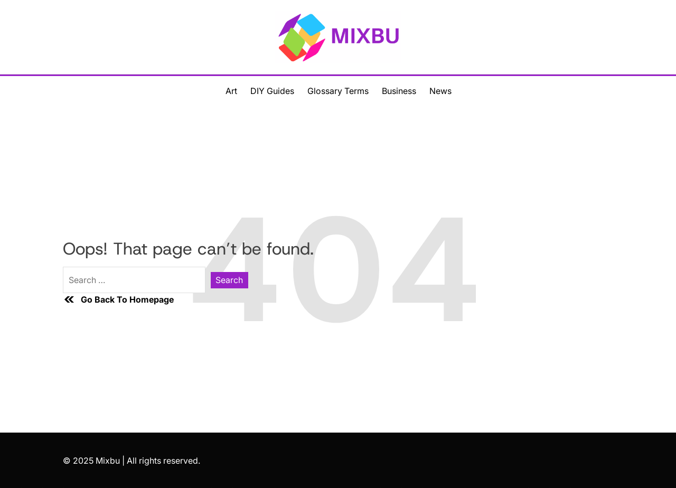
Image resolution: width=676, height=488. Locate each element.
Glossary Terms (338, 91)
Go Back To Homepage (118, 299)
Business (399, 91)
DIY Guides (272, 91)
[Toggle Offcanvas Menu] (41, 90)
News (440, 91)
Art (231, 91)
